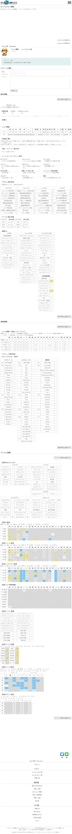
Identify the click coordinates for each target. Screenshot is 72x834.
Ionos (8, 395)
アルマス (5, 502)
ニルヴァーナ (37, 486)
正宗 (20, 510)
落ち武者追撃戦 (43, 195)
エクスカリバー (5, 469)
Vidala (8, 375)
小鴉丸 (52, 482)
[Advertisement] (36, 24)
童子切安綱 (51, 510)
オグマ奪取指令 (8, 208)
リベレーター (37, 479)
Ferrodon (8, 387)
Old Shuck (47, 404)
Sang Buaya (47, 385)
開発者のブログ (37, 814)
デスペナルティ (52, 489)
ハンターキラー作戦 (43, 208)
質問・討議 (37, 797)
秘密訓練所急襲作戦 (25, 193)
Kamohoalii (8, 404)
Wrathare (8, 424)
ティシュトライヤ (36, 512)
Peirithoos (26, 385)
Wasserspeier (26, 380)
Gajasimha (47, 397)
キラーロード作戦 (61, 213)
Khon (26, 372)
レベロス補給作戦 (43, 193)
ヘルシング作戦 (8, 213)
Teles (47, 417)
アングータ (51, 507)
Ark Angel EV (26, 434)
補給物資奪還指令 (8, 203)
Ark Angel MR (26, 431)
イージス (5, 484)
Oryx (47, 392)
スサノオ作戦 (25, 213)
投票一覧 (37, 778)
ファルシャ (5, 505)
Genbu (26, 419)
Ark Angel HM (26, 426)
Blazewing (8, 417)
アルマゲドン (20, 515)
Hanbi (26, 397)
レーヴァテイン (52, 484)
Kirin (26, 439)
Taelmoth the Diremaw (47, 375)
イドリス (52, 494)
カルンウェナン (52, 469)
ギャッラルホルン (20, 484)
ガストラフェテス (37, 489)
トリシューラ (36, 507)
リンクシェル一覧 (37, 772)
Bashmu (47, 407)
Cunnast (8, 382)
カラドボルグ (20, 502)
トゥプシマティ (52, 486)
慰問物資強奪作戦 (25, 198)
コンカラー (52, 477)
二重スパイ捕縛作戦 (25, 200)
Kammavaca (26, 407)
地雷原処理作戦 (61, 205)
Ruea (26, 368)
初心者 (37, 800)
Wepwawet (8, 365)
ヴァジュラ (37, 469)
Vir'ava (26, 414)
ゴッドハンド (36, 500)
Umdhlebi (8, 407)
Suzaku (26, 424)
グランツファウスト (37, 467)
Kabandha (47, 380)
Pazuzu (8, 421)
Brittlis (8, 402)
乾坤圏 (52, 467)
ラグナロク (20, 469)
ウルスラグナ (5, 500)
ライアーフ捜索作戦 (61, 195)
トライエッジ (36, 505)
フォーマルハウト (51, 515)
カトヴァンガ (51, 512)
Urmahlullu (8, 414)
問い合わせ (37, 811)
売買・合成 (37, 788)
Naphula (26, 404)
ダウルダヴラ (20, 517)
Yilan (26, 399)
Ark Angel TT (26, 429)
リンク (37, 820)
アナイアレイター (20, 482)
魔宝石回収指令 (25, 203)
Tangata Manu (8, 372)
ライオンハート (51, 502)
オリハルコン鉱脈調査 (8, 193)
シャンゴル (51, 505)
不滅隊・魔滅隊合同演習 (8, 210)
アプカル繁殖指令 (43, 203)
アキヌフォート (36, 515)
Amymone (26, 402)
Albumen (47, 426)
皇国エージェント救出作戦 (25, 191)
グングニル (20, 474)
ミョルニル (5, 479)
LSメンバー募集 (37, 791)
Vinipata (47, 421)
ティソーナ (52, 474)
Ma (26, 370)
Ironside (47, 399)
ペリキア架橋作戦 (61, 200)
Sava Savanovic (26, 392)
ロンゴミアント (20, 507)
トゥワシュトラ (20, 500)
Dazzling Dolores (47, 372)
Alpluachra (8, 419)
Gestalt (8, 377)
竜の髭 (52, 479)
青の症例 (25, 210)
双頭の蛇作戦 (61, 208)
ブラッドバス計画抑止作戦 (61, 203)
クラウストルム (20, 479)
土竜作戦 (43, 191)
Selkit (47, 382)
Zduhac (47, 390)
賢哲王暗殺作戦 (25, 195)
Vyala (8, 392)
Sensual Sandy (8, 397)
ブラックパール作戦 (43, 210)
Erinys (47, 431)
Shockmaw (8, 412)
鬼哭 (5, 477)
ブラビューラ (20, 472)
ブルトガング (37, 474)
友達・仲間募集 (37, 794)
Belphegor (47, 377)
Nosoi (8, 399)
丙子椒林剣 (36, 510)
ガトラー (5, 472)
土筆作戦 (43, 198)
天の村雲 (20, 477)
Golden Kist (47, 368)
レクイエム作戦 (61, 193)
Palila (26, 395)
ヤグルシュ (37, 484)
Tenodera (26, 390)
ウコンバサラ (20, 505)
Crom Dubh (47, 365)
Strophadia (47, 395)
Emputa (26, 382)
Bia (26, 365)
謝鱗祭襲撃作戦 (25, 205)
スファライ (5, 467)
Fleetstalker (8, 409)
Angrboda (8, 380)
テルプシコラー (37, 472)
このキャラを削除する (63, 43)
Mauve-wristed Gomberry (47, 370)
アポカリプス (5, 474)
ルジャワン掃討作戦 (8, 191)
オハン (5, 517)
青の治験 (8, 205)
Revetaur (8, 385)
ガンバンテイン (5, 512)
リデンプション (5, 507)
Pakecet (26, 409)
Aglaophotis (8, 370)
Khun (26, 377)
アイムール (37, 477)
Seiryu (26, 421)
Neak (47, 414)
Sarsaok (47, 402)
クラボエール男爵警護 (8, 195)
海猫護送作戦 (61, 191)
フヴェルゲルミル (20, 512)
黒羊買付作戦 (8, 200)
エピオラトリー (37, 494)
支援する (37, 808)
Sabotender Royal (47, 387)
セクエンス (36, 502)
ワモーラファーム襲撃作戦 (43, 205)
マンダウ (20, 467)
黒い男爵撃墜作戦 (61, 198)
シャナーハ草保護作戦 (8, 198)
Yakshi (47, 412)
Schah (47, 424)
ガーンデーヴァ (5, 515)
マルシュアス (51, 517)
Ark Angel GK (26, 436)
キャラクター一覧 (37, 775)
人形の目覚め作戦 (61, 210)
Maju (47, 409)
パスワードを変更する (63, 40)
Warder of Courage (26, 441)
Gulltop (8, 390)
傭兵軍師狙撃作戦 (43, 200)
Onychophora (47, 429)
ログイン (37, 764)
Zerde (47, 419)
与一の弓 (5, 482)
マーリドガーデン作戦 (25, 208)
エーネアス (51, 500)
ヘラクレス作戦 (43, 213)
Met (26, 375)
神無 (5, 510)
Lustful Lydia (8, 368)
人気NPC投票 (37, 817)
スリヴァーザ (36, 517)
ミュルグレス (52, 472)
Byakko (26, 417)
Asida (26, 387)
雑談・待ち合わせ (37, 785)
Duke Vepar (26, 412)
